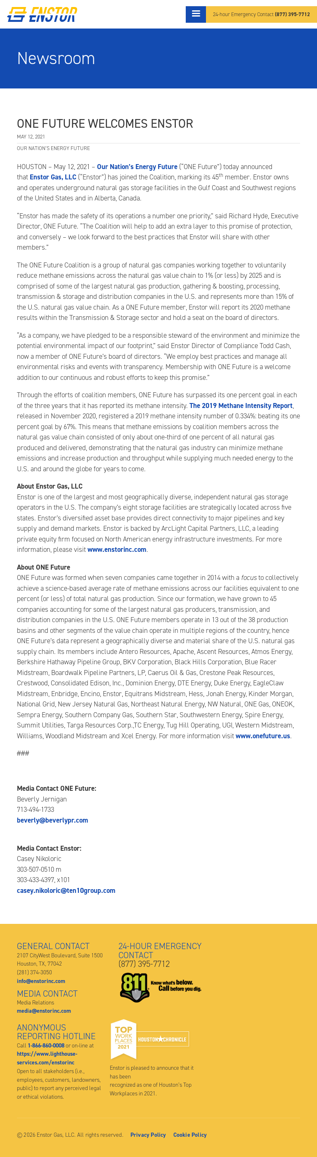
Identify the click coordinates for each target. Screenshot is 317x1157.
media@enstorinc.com (44, 1010)
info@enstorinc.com (41, 981)
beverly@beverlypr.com (52, 820)
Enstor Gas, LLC (53, 176)
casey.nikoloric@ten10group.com (66, 890)
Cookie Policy (190, 1134)
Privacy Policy (148, 1134)
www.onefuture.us (263, 735)
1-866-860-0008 (46, 1045)
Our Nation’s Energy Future (137, 166)
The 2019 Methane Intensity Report (241, 405)
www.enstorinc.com (117, 549)
